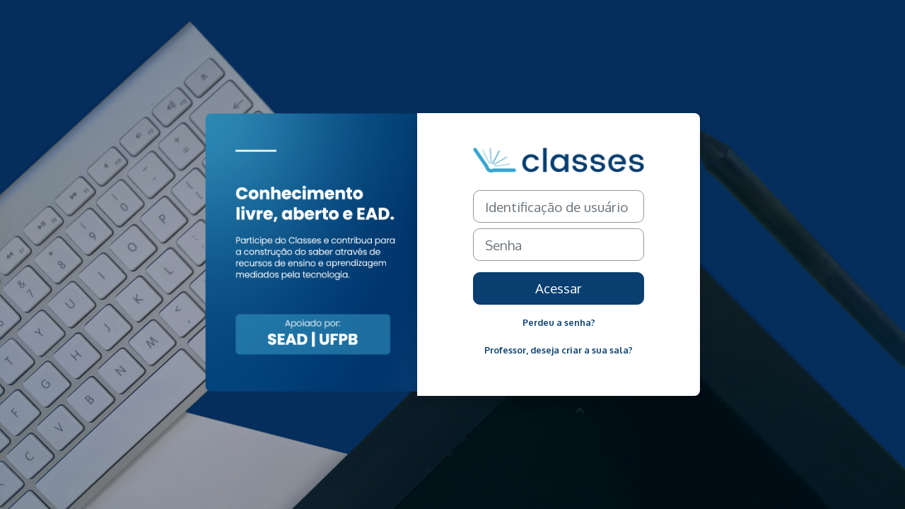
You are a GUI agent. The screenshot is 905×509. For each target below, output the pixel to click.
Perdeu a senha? (558, 322)
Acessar (558, 288)
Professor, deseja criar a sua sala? (558, 350)
